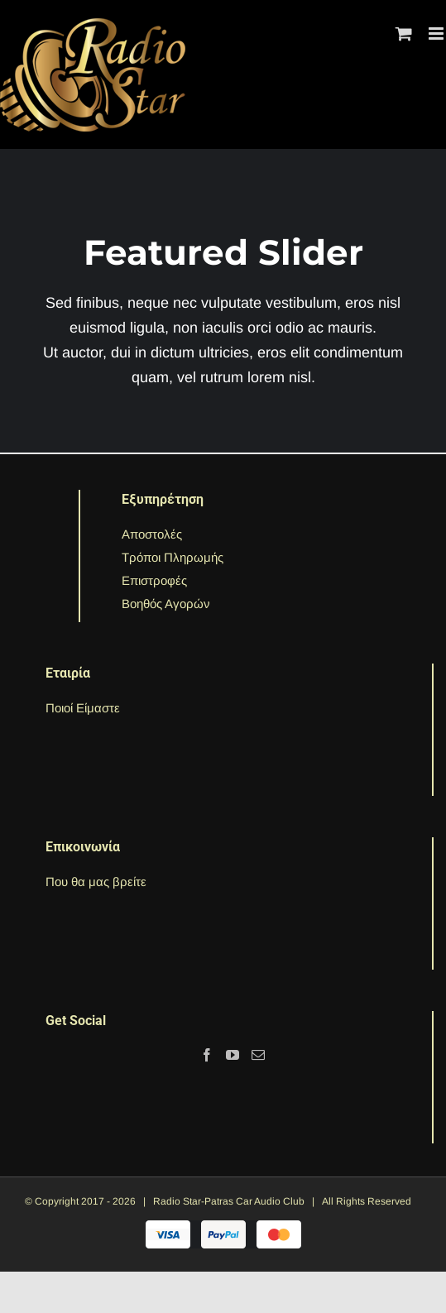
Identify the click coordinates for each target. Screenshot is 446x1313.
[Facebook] (206, 1054)
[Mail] (258, 1054)
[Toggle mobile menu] (437, 33)
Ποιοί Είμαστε (83, 708)
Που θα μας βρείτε (96, 882)
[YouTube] (232, 1054)
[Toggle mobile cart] (404, 33)
